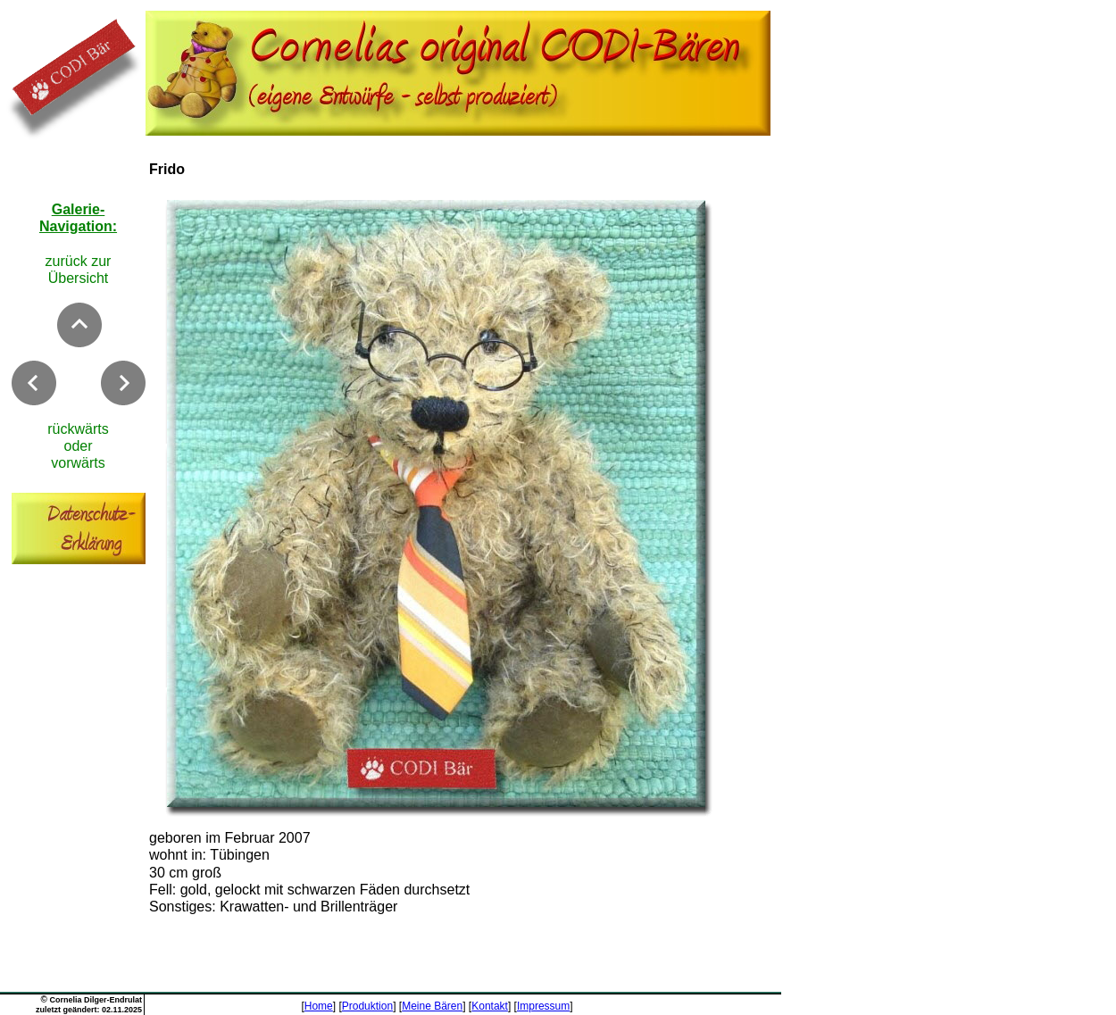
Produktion (367, 1006)
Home (318, 1006)
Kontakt (489, 1006)
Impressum (543, 1006)
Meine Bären (432, 1006)
